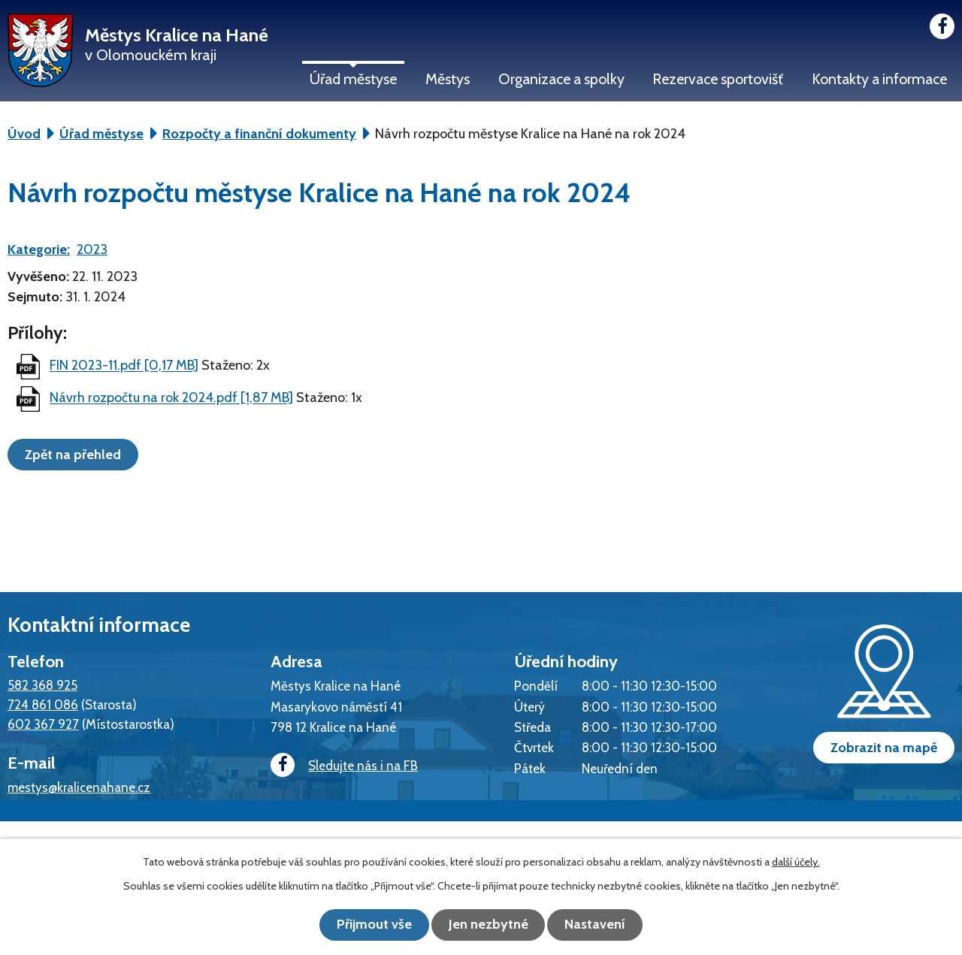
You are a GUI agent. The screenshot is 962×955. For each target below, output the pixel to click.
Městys (447, 79)
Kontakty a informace (879, 79)
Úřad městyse (353, 79)
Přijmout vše (368, 925)
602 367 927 (43, 724)
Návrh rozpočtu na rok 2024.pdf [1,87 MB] (171, 398)
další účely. (796, 862)
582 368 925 (42, 685)
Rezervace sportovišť (717, 79)
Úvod (24, 133)
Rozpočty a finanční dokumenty (259, 133)
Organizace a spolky (561, 79)
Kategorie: (39, 249)
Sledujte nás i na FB (342, 766)
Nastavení (601, 925)
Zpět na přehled (76, 454)
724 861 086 (43, 704)
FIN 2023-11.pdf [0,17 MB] (124, 366)
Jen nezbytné (488, 925)
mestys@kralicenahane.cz (79, 787)
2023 (92, 249)
